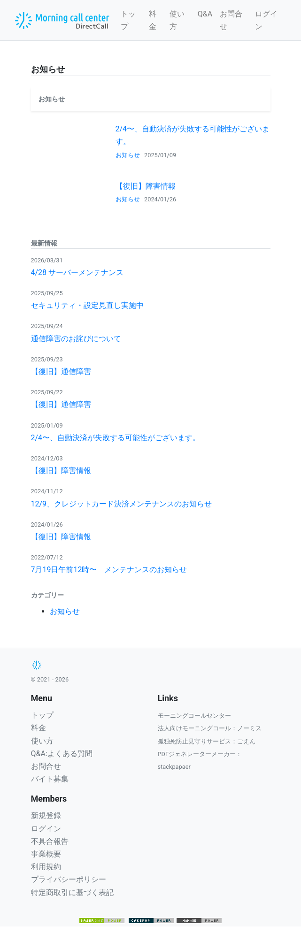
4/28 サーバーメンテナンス (77, 272)
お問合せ (231, 20)
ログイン (266, 20)
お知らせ (128, 155)
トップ (128, 20)
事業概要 (46, 854)
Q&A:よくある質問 (62, 753)
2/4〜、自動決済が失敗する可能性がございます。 (116, 437)
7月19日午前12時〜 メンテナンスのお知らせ (109, 569)
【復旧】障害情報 (146, 186)
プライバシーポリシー (68, 879)
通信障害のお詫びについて (76, 338)
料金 (152, 20)
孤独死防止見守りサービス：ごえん (206, 741)
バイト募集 (50, 778)
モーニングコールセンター (194, 715)
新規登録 (46, 815)
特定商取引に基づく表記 (72, 892)
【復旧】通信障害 (61, 371)
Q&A (205, 13)
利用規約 (46, 866)
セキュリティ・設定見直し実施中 (87, 305)
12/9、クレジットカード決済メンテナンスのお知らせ (121, 503)
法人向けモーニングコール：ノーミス (210, 728)
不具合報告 (50, 841)
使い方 (177, 20)
